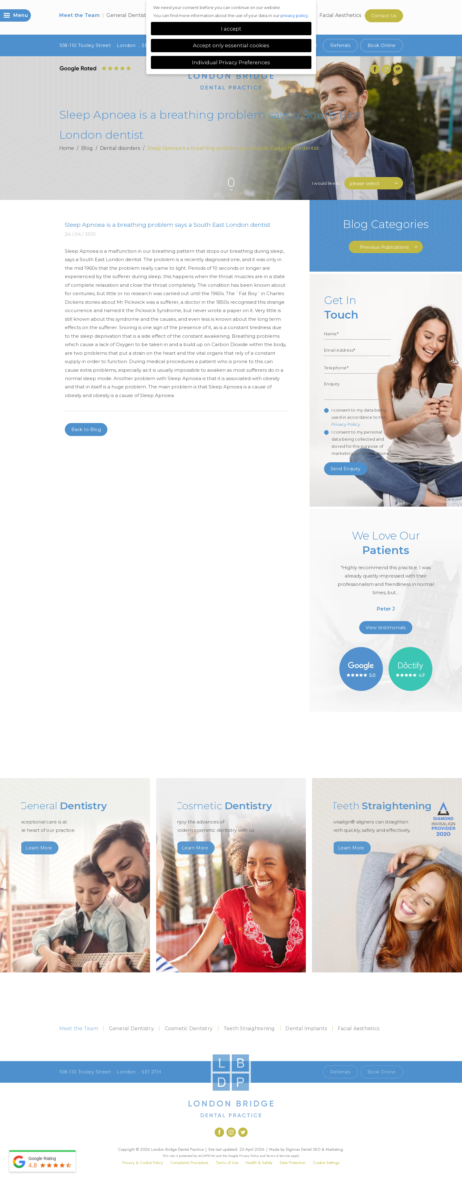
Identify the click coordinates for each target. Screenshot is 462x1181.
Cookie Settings (326, 1163)
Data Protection (293, 1163)
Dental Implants (306, 1028)
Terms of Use (227, 1163)
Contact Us (384, 16)
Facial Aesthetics (340, 15)
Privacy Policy (345, 424)
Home (66, 148)
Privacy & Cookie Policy (143, 1163)
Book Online (381, 45)
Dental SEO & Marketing (322, 1149)
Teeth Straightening (249, 1028)
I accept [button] (231, 29)
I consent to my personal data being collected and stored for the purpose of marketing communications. (360, 443)
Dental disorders (120, 148)
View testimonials (386, 627)
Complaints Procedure (189, 1163)
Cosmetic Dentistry (189, 1028)
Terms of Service (278, 1155)
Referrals (340, 45)
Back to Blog (86, 429)
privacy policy (294, 15)
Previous (385, 172)
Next (400, 172)
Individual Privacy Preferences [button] (231, 62)
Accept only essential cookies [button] (231, 45)
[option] (386, 573)
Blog (87, 148)
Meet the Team (79, 15)
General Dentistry (129, 15)
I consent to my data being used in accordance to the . (358, 417)
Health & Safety (259, 1163)
